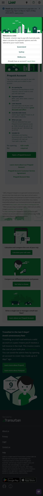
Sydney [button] (21, 52)
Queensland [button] (21, 47)
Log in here (31, 61)
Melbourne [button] (21, 57)
